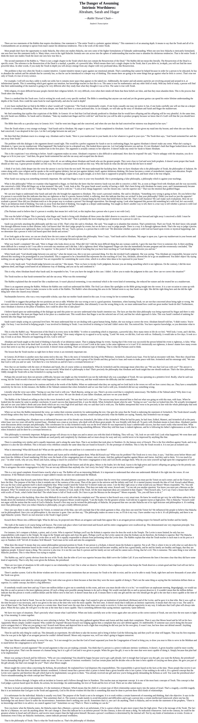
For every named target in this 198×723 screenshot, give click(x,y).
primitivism (150, 224)
